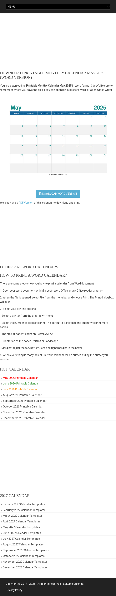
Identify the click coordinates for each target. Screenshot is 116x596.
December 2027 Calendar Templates (25, 567)
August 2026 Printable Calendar (22, 395)
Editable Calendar (73, 583)
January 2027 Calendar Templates (24, 504)
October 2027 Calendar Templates (24, 555)
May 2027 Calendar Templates (21, 527)
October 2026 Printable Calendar (23, 406)
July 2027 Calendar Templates (21, 538)
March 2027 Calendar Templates (23, 515)
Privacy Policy (14, 590)
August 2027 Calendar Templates (23, 544)
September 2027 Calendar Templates (26, 550)
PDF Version (26, 202)
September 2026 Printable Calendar (25, 400)
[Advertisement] (58, 42)
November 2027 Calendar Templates (25, 561)
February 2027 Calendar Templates (24, 510)
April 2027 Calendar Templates (21, 521)
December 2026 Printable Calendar (24, 418)
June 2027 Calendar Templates (22, 533)
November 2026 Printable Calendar (24, 412)
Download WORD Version (58, 193)
